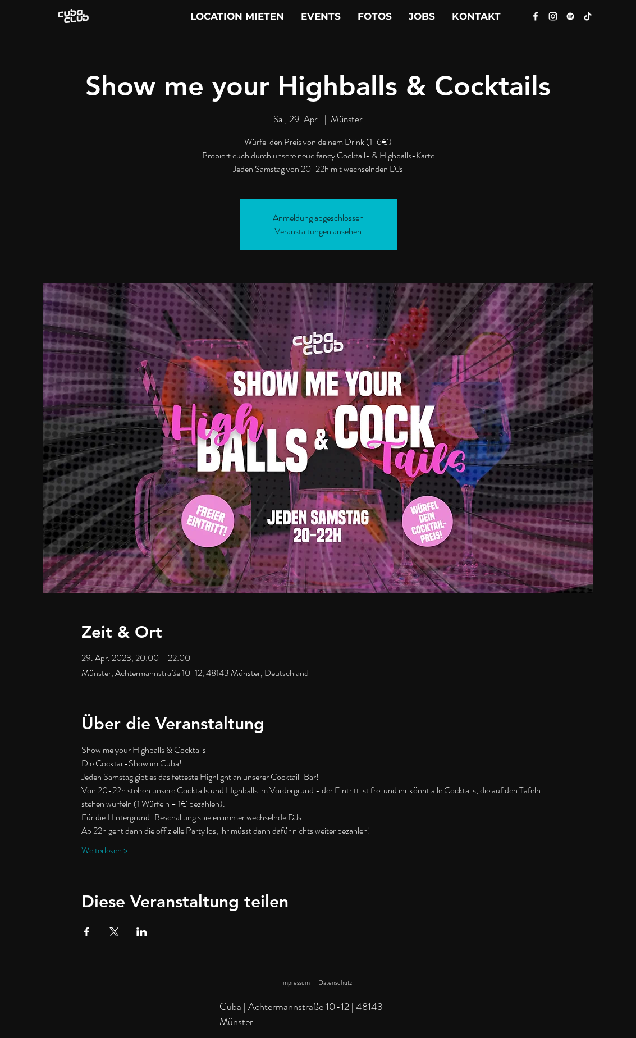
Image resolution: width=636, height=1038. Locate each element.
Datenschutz (335, 982)
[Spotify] (570, 16)
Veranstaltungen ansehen (318, 231)
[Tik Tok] (587, 16)
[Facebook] (535, 16)
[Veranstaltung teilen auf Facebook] (86, 931)
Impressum (295, 982)
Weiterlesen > (104, 850)
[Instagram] (553, 16)
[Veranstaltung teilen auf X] (114, 931)
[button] (476, 16)
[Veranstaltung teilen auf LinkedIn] (141, 931)
